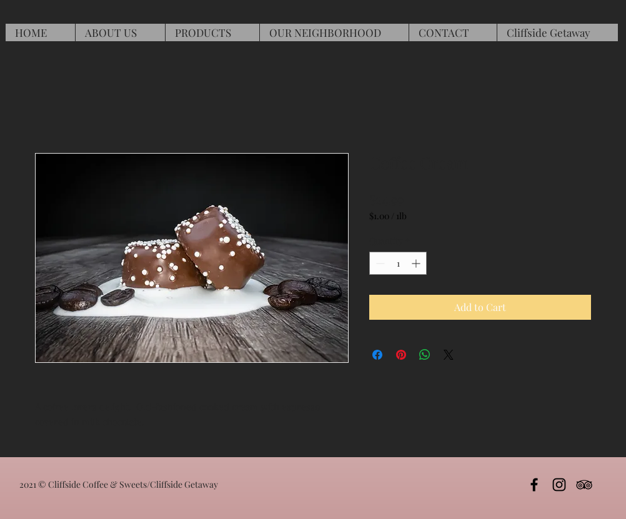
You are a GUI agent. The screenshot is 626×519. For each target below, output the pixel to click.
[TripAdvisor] (584, 484)
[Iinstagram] (559, 484)
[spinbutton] (398, 263)
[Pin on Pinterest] (401, 354)
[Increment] (417, 263)
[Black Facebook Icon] (534, 484)
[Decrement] (379, 263)
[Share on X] (448, 354)
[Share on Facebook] (377, 354)
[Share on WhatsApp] (424, 354)
